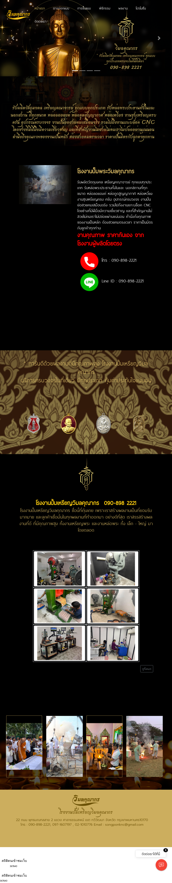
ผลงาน (123, 8)
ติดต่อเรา (40, 21)
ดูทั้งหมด (146, 669)
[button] (13, 38)
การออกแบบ (61, 8)
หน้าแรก (40, 8)
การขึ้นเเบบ (84, 8)
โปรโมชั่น (141, 8)
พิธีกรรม (104, 8)
